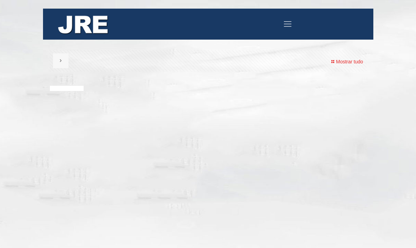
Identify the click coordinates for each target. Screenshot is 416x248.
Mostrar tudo (346, 61)
